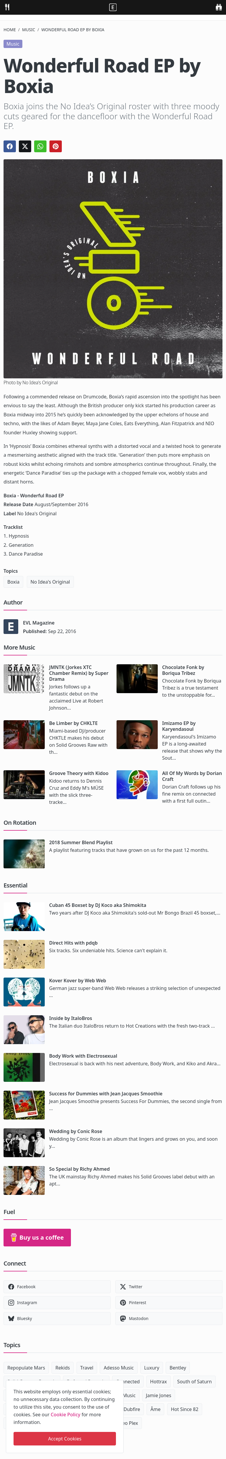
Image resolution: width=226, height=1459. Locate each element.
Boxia (13, 582)
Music (28, 29)
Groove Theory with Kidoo (79, 773)
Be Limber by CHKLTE (73, 723)
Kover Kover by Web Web (77, 980)
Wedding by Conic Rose (75, 1131)
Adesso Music (119, 1367)
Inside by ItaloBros (70, 1018)
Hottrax (158, 1381)
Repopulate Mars (26, 1367)
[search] (219, 6)
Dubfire (132, 1409)
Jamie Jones (158, 1395)
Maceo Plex (125, 1423)
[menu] (7, 6)
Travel (87, 1367)
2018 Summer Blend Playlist (81, 842)
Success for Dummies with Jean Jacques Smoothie (105, 1094)
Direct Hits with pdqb (73, 943)
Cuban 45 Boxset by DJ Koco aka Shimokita (97, 905)
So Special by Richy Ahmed (79, 1169)
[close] (118, 1383)
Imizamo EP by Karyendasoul (179, 726)
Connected (128, 1381)
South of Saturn (194, 1381)
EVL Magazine (38, 623)
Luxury (151, 1367)
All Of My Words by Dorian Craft (192, 776)
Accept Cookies (64, 1438)
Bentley (178, 1367)
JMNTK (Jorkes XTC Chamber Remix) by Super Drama (78, 673)
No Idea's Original (50, 582)
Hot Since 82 (184, 1409)
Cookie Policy (65, 1414)
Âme (155, 1409)
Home (10, 29)
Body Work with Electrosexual (83, 1056)
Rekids (62, 1367)
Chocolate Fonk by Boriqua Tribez (183, 670)
